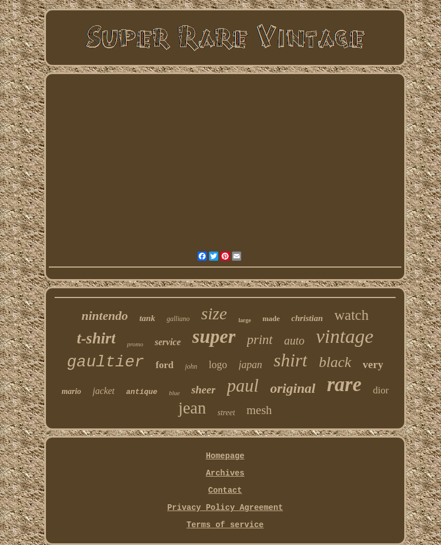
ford (164, 365)
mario (71, 391)
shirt (291, 360)
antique (142, 392)
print (260, 340)
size (214, 313)
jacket (103, 391)
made (271, 318)
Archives (225, 473)
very (373, 364)
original (292, 388)
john (191, 366)
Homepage (225, 456)
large (244, 320)
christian (307, 318)
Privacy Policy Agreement (225, 507)
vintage (344, 336)
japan (250, 364)
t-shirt (96, 338)
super (213, 336)
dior (380, 390)
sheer (203, 390)
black (335, 362)
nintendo (105, 315)
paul (242, 386)
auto (294, 340)
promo (135, 344)
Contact (225, 490)
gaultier (105, 362)
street (226, 412)
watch (351, 315)
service (167, 342)
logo (218, 364)
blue (174, 392)
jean (192, 408)
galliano (178, 319)
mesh (259, 410)
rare (344, 384)
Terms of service (225, 524)
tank (148, 318)
